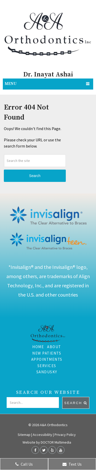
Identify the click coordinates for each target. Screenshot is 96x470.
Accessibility (42, 434)
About (54, 346)
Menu (11, 83)
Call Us (24, 464)
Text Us (72, 464)
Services (46, 365)
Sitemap (24, 434)
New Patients (46, 353)
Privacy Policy (65, 434)
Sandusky (46, 371)
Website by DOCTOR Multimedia (47, 442)
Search (34, 176)
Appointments (46, 359)
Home (38, 346)
